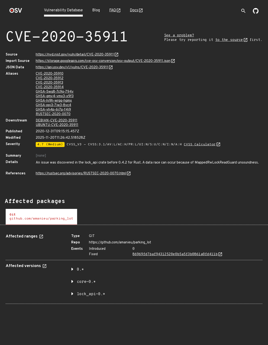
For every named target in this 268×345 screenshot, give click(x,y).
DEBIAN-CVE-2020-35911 (56, 120)
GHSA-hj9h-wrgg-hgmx (54, 101)
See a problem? (179, 35)
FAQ (112, 10)
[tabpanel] (134, 267)
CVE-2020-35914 (50, 87)
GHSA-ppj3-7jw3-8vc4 (53, 105)
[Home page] (15, 12)
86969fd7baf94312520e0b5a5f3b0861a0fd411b (175, 254)
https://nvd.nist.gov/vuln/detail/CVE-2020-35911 (75, 54)
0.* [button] (80, 269)
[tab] (41, 217)
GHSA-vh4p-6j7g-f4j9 (53, 110)
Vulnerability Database (63, 10)
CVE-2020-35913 (49, 83)
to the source (229, 40)
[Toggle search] (243, 11)
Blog (96, 10)
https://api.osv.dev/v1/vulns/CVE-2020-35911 (72, 67)
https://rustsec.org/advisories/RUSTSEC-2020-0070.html (81, 173)
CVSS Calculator (200, 144)
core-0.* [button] (86, 282)
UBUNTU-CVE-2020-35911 (57, 125)
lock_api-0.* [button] (91, 294)
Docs (134, 10)
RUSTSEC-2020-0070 (53, 114)
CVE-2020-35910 (49, 74)
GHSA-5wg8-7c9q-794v (55, 92)
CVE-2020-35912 (49, 78)
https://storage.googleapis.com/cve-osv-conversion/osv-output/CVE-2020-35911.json (103, 61)
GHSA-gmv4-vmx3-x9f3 (55, 96)
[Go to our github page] (256, 12)
